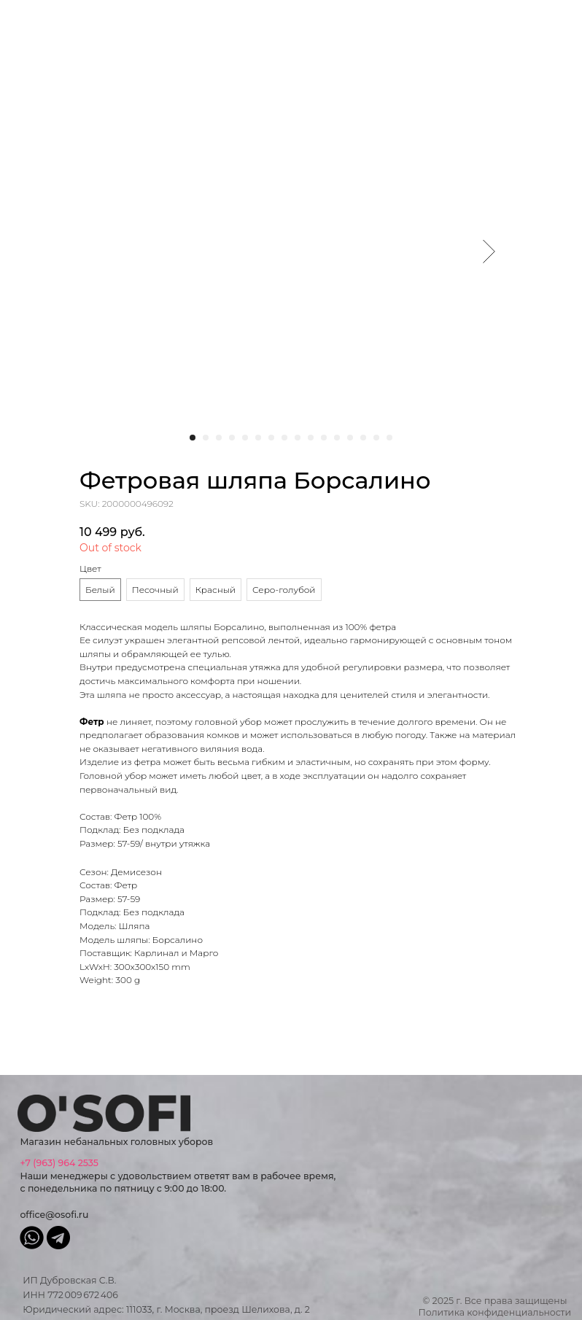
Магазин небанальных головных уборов (116, 1141)
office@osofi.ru (54, 1214)
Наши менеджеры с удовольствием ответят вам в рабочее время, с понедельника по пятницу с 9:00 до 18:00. (177, 1175)
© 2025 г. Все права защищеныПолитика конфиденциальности (495, 1306)
